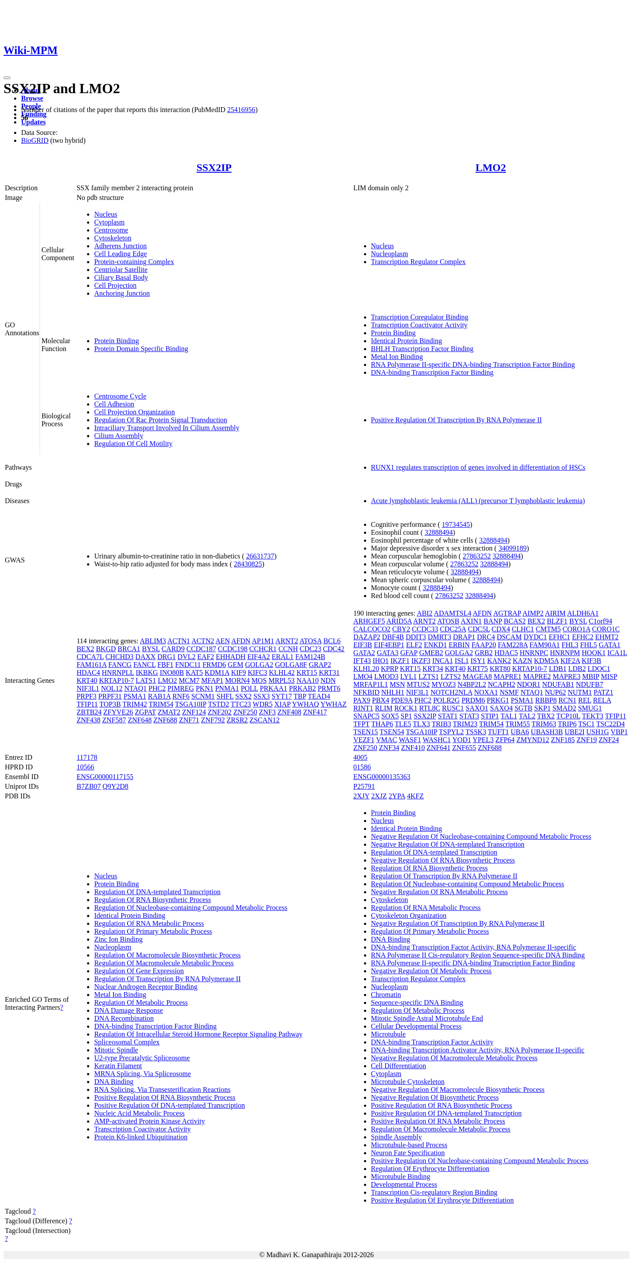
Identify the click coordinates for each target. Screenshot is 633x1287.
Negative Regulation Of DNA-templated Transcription (447, 844)
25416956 (241, 109)
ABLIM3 (153, 641)
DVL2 (187, 656)
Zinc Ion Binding (118, 939)
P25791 (364, 786)
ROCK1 (405, 708)
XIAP (282, 704)
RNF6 (180, 696)
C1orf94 (600, 621)
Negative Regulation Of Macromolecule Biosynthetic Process (458, 1089)
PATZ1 (604, 692)
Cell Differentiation (398, 1065)
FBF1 (165, 664)
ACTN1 (178, 641)
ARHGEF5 (369, 621)
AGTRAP (507, 613)
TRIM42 (135, 704)
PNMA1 (227, 688)
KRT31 (329, 672)
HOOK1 (594, 652)
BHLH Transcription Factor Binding (422, 348)
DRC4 (486, 637)
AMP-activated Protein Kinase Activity (149, 1121)
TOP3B (110, 704)
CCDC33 (425, 629)
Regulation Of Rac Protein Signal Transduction (160, 420)
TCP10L (568, 716)
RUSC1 (453, 708)
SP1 (406, 716)
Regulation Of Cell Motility (133, 443)
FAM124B (310, 656)
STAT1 (448, 716)
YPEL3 (483, 739)
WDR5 (263, 704)
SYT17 (282, 696)
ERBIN (459, 645)
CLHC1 (523, 629)
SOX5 (390, 716)
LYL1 (408, 676)
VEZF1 (364, 739)
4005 (360, 757)
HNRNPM (565, 652)
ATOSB (448, 621)
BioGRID (34, 140)
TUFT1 (498, 732)
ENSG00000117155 (104, 776)
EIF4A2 (258, 656)
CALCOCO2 (371, 629)
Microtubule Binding (400, 1176)
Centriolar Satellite (120, 269)
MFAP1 (212, 680)
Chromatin (386, 994)
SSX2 (243, 696)
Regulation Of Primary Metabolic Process (153, 931)
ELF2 (414, 645)
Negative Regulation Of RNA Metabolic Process (439, 891)
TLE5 (403, 724)
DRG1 (166, 656)
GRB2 (484, 652)
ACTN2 (202, 641)
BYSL (151, 649)
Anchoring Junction (122, 293)
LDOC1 (599, 668)
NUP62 (555, 692)
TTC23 (241, 704)
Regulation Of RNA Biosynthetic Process (152, 899)
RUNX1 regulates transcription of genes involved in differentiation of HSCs (478, 467)
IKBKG (147, 672)
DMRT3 (439, 637)
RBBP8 (546, 700)
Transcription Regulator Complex (418, 261)
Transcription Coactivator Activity (419, 325)
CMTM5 (548, 629)
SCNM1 (203, 696)
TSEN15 (365, 732)
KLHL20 (366, 668)
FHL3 (570, 645)
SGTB (523, 708)
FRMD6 (214, 664)
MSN (397, 684)
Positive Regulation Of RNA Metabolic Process (438, 1121)
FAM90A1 (545, 645)
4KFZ (415, 796)
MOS (259, 680)
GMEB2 (431, 652)
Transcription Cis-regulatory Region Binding (434, 1192)
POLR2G (446, 700)
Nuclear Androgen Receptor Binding (145, 986)
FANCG (119, 664)
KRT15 (307, 672)
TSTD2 (218, 704)
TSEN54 (391, 732)
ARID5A (399, 621)
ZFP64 (505, 739)
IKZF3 (421, 660)
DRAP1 (464, 637)
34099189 (512, 548)
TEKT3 (593, 716)
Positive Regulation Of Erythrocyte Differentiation (442, 1200)
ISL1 (462, 660)
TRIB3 (441, 724)
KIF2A (570, 660)
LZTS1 (428, 676)
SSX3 (261, 696)
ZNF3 (267, 712)
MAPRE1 (507, 676)
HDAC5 (506, 652)
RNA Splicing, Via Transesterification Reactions (162, 1089)
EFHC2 (582, 637)
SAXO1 (477, 708)
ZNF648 (140, 720)
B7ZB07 (88, 786)
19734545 (456, 524)
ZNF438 (88, 720)
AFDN (241, 641)
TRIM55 (518, 724)
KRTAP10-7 (116, 680)
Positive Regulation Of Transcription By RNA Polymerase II (456, 420)
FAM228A (513, 645)
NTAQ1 (135, 688)
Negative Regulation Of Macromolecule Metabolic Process (454, 1058)
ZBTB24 (89, 712)
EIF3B (362, 645)
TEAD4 (319, 696)
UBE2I (574, 732)
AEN (222, 641)
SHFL (225, 696)
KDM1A (217, 672)
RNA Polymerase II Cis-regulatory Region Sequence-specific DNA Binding (478, 955)
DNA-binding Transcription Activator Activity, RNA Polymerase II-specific (478, 1050)
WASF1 (410, 739)
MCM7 (189, 680)
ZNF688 (165, 720)
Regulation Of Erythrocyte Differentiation (430, 1168)
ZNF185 (563, 739)
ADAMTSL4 (452, 613)
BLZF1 (557, 621)
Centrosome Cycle (120, 396)
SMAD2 (564, 708)
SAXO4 (501, 708)
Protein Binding (116, 340)
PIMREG (180, 688)
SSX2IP (214, 167)
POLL (249, 688)
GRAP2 (320, 664)
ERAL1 (283, 656)
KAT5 (194, 672)
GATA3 (387, 652)
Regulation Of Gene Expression (139, 971)
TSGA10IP (190, 704)
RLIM (384, 708)
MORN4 (237, 680)
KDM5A (546, 660)
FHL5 (588, 645)
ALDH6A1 (583, 613)
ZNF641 (438, 747)
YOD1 (461, 739)
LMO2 (491, 167)
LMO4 (363, 676)
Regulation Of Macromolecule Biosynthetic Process (167, 955)
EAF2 (205, 656)
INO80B (172, 672)
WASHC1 (437, 739)
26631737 (260, 556)
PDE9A (401, 700)
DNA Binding (113, 1081)
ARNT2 (287, 641)
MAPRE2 (537, 676)
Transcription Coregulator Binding (420, 317)
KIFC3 (257, 672)
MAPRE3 (566, 676)
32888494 (439, 532)
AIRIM (555, 613)
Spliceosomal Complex (127, 1042)
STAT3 (469, 716)
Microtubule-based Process (409, 1145)
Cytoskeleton (112, 238)
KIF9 (238, 672)
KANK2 (499, 660)
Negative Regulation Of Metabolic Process (431, 971)
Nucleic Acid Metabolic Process (139, 1113)
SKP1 (542, 708)
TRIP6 (567, 724)
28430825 (248, 564)
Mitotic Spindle (116, 1050)
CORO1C (606, 629)
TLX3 (421, 724)
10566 (85, 767)
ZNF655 (464, 747)
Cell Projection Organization (134, 412)
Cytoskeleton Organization (409, 915)
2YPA (397, 796)
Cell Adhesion (114, 404)
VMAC (386, 739)
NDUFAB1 (558, 684)
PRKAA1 (273, 688)
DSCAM (509, 637)
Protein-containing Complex (134, 261)
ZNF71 (189, 720)
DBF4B (393, 637)
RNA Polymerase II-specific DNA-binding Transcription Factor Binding (473, 364)
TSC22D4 (610, 724)
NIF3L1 (87, 688)
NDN (328, 680)
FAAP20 (484, 645)
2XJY (361, 796)
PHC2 (157, 688)
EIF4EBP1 (389, 645)
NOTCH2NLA (451, 692)
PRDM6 (473, 700)
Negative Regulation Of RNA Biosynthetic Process (443, 860)
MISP (609, 676)
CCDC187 (201, 649)
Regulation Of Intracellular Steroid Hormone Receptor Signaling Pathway (198, 1034)
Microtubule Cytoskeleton (408, 1081)
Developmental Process (404, 1184)
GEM (236, 664)
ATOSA (310, 641)
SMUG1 (590, 708)
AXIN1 (471, 621)
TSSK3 (476, 732)
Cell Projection (115, 285)
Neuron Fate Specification (408, 1152)
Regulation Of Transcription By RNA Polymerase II (167, 978)
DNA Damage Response (128, 1010)
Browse (32, 98)
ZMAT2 (169, 712)
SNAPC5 (366, 716)
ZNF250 (245, 712)
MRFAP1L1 (370, 684)
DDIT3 (416, 637)
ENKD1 (435, 645)
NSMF (509, 692)
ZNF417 (315, 712)
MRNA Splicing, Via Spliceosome (142, 1073)
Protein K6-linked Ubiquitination (140, 1137)
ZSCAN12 (265, 720)
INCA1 (442, 660)
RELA (602, 700)
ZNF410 (413, 747)
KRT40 (86, 680)
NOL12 (112, 688)
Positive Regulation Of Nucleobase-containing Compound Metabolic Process (480, 1160)
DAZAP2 (366, 637)
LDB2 (577, 668)
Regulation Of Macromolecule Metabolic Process (163, 963)
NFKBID (366, 692)
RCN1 (567, 700)
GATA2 (364, 652)
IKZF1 (400, 660)
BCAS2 (515, 621)
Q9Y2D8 (115, 786)
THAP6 (382, 724)
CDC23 (310, 649)
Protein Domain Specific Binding (141, 348)
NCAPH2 (501, 684)
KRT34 (432, 668)
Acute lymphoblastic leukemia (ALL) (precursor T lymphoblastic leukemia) (478, 500)
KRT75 (477, 668)
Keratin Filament (118, 1065)
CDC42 (334, 649)
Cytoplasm (109, 222)
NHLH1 (392, 692)
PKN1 (204, 688)
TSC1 (586, 724)
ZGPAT (145, 712)
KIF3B (591, 660)
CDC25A (453, 629)
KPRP (389, 668)
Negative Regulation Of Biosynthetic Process (435, 1097)
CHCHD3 (120, 656)
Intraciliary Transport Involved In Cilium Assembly (166, 427)
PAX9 (362, 700)
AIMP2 (533, 613)
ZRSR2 (237, 720)
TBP (300, 696)
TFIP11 (87, 704)
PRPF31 (110, 696)
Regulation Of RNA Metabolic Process (149, 923)
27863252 (477, 556)
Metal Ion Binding (397, 356)
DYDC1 (535, 637)
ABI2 (425, 613)
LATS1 (146, 680)
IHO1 (381, 660)
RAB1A (159, 696)
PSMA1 (135, 696)
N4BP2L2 (472, 684)
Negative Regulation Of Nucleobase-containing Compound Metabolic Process (481, 836)
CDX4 (500, 629)
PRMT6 (329, 688)
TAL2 (527, 716)
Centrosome (111, 230)
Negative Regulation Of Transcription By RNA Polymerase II (458, 923)
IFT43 (362, 660)
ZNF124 (194, 712)
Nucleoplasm (389, 253)
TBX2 (546, 716)
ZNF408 (289, 712)
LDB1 (558, 668)
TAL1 (509, 716)
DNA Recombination (124, 1018)
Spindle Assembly (396, 1137)
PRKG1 (498, 700)
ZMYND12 (533, 739)
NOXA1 (486, 692)
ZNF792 (213, 720)
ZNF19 (587, 739)
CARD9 (172, 649)
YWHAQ (305, 704)
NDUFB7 (589, 684)
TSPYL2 (451, 732)
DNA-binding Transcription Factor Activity (432, 1042)
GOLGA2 (259, 664)
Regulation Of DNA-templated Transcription (157, 891)
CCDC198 (232, 649)
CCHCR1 (262, 649)
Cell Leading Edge (120, 253)
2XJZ (379, 796)
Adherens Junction (120, 246)
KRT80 (500, 668)
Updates (33, 122)
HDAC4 (88, 672)
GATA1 (609, 645)
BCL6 (332, 641)
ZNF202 (219, 712)
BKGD (106, 649)
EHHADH (231, 656)
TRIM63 (543, 724)
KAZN (522, 660)
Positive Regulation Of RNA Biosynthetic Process (164, 1097)
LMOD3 (386, 676)
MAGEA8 (477, 676)
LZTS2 (450, 676)
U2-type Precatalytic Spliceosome (142, 1058)
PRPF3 (86, 696)
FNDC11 (188, 664)
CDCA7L (90, 656)
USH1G (597, 732)
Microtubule (388, 1034)
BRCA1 (129, 649)
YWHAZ (333, 704)
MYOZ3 (444, 684)
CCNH (288, 649)
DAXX (145, 656)
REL (584, 700)
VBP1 (619, 732)
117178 (86, 757)
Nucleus (105, 214)
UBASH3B (547, 732)
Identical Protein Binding (406, 340)
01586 (362, 767)
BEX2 (85, 649)
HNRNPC (534, 652)
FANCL (144, 664)
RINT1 (363, 708)
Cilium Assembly (118, 435)
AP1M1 (263, 641)
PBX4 (380, 700)
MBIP (590, 676)
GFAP (409, 652)
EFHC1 (559, 637)
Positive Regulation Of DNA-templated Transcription (169, 1105)
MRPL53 (282, 680)
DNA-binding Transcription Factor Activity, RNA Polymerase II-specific (473, 947)
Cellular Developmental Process (416, 1026)
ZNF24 (609, 739)
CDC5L (479, 629)
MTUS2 (418, 684)
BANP (493, 621)
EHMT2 (606, 637)
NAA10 (307, 680)
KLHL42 (282, 672)
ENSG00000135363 (382, 776)
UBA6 (520, 732)
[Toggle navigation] (7, 77)
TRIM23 (465, 724)
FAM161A (91, 664)
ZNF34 (389, 747)
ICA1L (617, 652)
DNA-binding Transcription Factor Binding (432, 372)
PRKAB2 (302, 688)
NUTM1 (580, 692)
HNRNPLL (118, 672)
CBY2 (401, 629)
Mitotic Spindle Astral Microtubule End (427, 1018)
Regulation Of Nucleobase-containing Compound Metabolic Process (190, 907)
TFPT (361, 724)
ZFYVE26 (118, 712)
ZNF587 (114, 720)
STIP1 (490, 716)
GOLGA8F (291, 664)
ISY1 (477, 660)
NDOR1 (528, 684)
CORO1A (576, 629)
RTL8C (429, 708)
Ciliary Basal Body (121, 277)
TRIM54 (161, 704)
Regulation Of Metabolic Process (141, 1002)
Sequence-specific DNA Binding (417, 1002)
